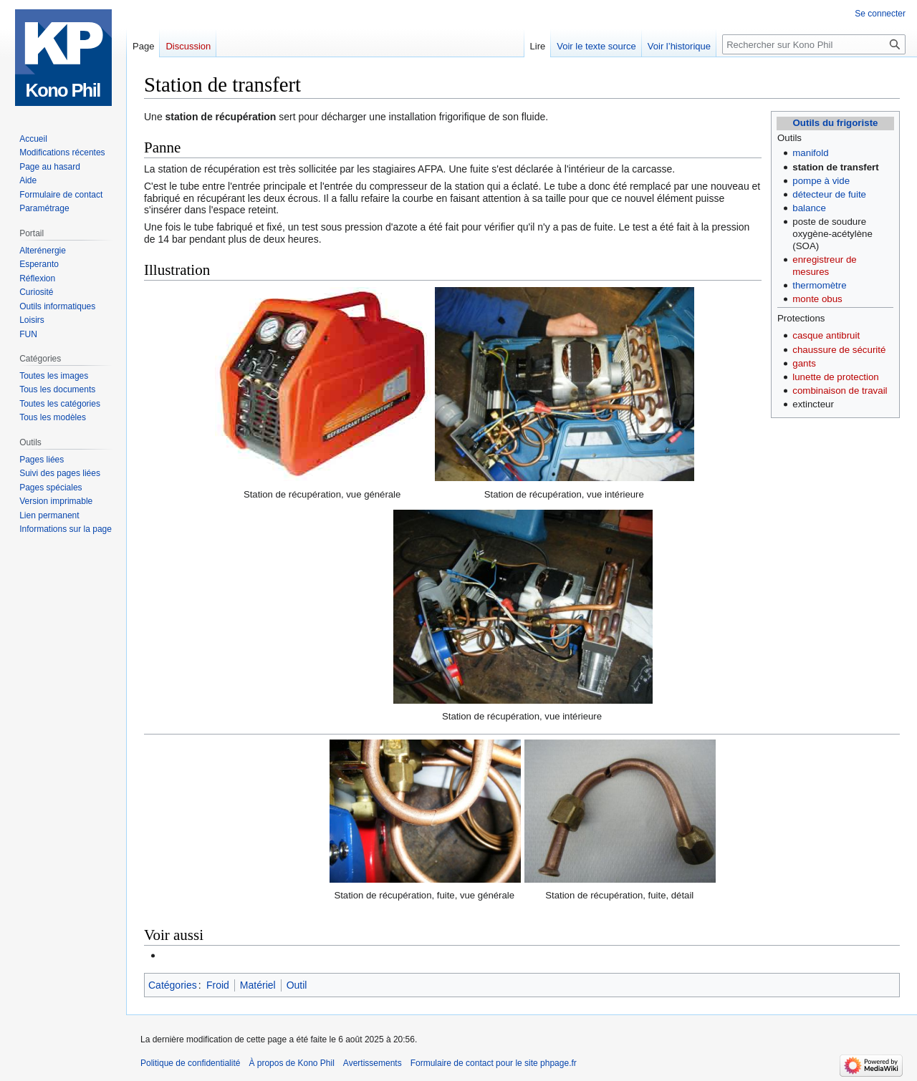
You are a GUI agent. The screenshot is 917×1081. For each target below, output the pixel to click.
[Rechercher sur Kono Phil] (814, 44)
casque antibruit (826, 335)
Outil (297, 985)
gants (804, 363)
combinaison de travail (839, 390)
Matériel (258, 985)
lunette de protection (835, 377)
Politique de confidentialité (190, 1063)
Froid (217, 985)
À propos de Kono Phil (291, 1063)
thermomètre (819, 285)
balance (809, 208)
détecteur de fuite (829, 194)
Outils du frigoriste (835, 122)
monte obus (817, 299)
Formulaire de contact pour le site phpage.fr (494, 1063)
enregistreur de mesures (824, 265)
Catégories (172, 985)
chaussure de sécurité (838, 349)
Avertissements (372, 1063)
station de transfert (835, 167)
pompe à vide (821, 180)
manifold (810, 152)
